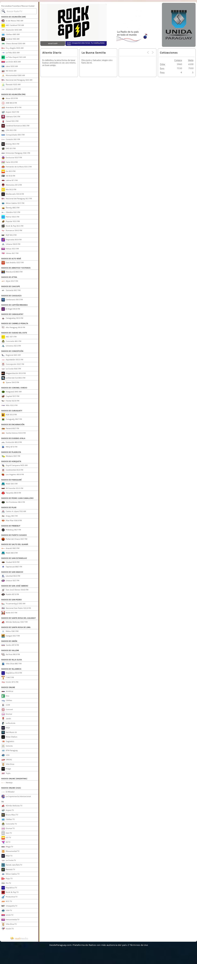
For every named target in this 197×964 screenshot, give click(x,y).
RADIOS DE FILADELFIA (11, 452)
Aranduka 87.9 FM (11, 107)
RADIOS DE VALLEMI (10, 650)
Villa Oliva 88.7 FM (11, 663)
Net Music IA (9, 732)
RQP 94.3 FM (9, 235)
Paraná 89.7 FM (10, 428)
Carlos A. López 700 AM (13, 511)
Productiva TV (9, 897)
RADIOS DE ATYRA (9, 277)
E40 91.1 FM (8, 148)
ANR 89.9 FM (9, 103)
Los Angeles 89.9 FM (12, 474)
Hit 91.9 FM (8, 176)
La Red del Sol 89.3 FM (13, 378)
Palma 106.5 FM (10, 217)
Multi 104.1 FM (9, 484)
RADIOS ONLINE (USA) (11, 788)
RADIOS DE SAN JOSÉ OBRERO (14, 586)
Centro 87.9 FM (10, 645)
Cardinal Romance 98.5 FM (15, 126)
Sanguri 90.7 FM (10, 636)
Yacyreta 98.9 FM (11, 493)
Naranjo (7, 782)
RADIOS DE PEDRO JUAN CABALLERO (17, 498)
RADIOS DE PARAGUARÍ (11, 480)
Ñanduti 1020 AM (10, 84)
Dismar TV (8, 828)
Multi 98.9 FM (9, 553)
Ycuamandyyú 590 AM (13, 603)
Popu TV (7, 878)
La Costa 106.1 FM (11, 369)
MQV (5, 728)
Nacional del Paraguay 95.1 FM (16, 198)
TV (2, 802)
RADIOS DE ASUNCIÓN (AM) (13, 17)
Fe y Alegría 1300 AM (12, 48)
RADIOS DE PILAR (8, 507)
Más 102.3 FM (9, 405)
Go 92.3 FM (8, 171)
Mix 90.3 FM (8, 189)
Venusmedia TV (10, 919)
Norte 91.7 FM (9, 613)
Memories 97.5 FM (11, 185)
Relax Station (9, 737)
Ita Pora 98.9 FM (10, 654)
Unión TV (7, 915)
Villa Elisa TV (9, 924)
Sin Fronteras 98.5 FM (13, 502)
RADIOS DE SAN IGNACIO (12, 572)
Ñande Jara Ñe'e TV (11, 865)
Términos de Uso (139, 945)
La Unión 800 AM (11, 62)
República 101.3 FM (11, 673)
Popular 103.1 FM (10, 221)
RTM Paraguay (9, 750)
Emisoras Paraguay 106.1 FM (15, 153)
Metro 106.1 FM (9, 631)
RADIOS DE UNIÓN (9, 641)
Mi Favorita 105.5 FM (12, 488)
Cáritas (6, 700)
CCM (5, 705)
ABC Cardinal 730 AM (12, 25)
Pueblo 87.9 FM (10, 594)
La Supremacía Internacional (16, 796)
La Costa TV (8, 860)
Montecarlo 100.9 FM (12, 194)
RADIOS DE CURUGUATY (11, 411)
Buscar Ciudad (28, 6)
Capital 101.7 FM (10, 396)
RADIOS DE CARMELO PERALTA (14, 323)
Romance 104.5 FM (11, 230)
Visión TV (7, 929)
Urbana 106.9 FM (10, 244)
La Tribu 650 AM (10, 53)
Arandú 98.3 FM (10, 548)
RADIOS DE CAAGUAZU (11, 296)
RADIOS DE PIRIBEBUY (10, 526)
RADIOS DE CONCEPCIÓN (12, 351)
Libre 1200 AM (9, 66)
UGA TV (6, 910)
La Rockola (8, 723)
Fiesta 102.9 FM (10, 401)
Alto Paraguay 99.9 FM (13, 327)
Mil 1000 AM (8, 71)
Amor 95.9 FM (9, 98)
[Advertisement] (134, 25)
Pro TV (6, 883)
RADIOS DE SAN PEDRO (11, 600)
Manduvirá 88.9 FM (12, 272)
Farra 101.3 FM (9, 162)
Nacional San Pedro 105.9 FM (16, 608)
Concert (7, 709)
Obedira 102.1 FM (10, 212)
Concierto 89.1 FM (11, 341)
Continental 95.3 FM (12, 470)
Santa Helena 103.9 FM (13, 433)
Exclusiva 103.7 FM (11, 157)
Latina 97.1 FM (9, 180)
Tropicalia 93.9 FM (11, 239)
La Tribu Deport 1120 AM (13, 57)
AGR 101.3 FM (9, 414)
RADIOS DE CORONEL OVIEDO (14, 388)
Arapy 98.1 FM (9, 516)
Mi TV (5, 842)
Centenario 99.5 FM (12, 299)
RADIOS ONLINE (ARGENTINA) (14, 779)
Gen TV (6, 833)
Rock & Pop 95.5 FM (12, 226)
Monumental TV (10, 851)
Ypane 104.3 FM (10, 382)
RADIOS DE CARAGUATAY (12, 314)
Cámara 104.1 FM (10, 116)
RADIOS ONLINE (8, 687)
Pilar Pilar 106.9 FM (11, 520)
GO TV (6, 837)
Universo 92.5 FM (11, 346)
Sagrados (7, 741)
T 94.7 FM (7, 677)
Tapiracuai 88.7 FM (11, 567)
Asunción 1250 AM (11, 30)
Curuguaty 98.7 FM (11, 419)
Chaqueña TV (9, 906)
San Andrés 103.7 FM (12, 262)
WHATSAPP (52, 43)
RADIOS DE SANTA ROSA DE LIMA (16, 627)
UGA (5, 755)
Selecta (7, 746)
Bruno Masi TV (9, 815)
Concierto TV (9, 824)
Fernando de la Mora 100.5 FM (16, 167)
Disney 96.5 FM (10, 144)
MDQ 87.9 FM (9, 447)
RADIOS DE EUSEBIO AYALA (13, 438)
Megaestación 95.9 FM (13, 373)
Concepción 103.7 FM (12, 364)
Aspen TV (7, 810)
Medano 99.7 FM (10, 456)
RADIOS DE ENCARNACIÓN (12, 424)
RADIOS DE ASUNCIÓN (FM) (13, 94)
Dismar (6, 714)
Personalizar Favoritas (10, 6)
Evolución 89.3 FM (11, 442)
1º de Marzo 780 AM (12, 21)
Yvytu (5, 773)
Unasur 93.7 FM (10, 580)
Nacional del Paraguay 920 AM (16, 80)
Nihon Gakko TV (10, 874)
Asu (5, 696)
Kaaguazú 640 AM (11, 392)
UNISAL (6, 759)
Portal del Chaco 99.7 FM (14, 539)
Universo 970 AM (11, 89)
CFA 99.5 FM (8, 130)
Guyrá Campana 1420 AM (14, 465)
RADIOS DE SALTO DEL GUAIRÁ (14, 544)
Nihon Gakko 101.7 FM (12, 203)
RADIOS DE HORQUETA (11, 461)
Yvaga (6, 769)
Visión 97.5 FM (9, 682)
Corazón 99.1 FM (10, 139)
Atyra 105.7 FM (9, 281)
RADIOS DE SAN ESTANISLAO (14, 558)
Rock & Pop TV (10, 892)
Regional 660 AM (11, 355)
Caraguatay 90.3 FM (12, 318)
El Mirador (7, 792)
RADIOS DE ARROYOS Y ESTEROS (16, 268)
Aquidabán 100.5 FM (12, 360)
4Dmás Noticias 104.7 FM (14, 622)
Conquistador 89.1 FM (13, 135)
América (7, 691)
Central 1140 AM (10, 39)
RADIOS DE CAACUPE (10, 286)
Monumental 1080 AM (13, 75)
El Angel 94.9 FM (10, 309)
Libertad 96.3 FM (10, 576)
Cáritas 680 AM (10, 34)
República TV (9, 888)
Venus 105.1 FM (10, 249)
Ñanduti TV (8, 869)
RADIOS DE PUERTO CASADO (14, 535)
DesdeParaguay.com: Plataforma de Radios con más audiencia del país (88, 945)
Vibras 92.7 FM (9, 253)
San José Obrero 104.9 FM (14, 590)
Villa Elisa (7, 764)
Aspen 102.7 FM (10, 112)
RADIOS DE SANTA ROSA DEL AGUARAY (18, 618)
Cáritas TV (8, 819)
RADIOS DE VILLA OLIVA (11, 660)
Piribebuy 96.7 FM (11, 530)
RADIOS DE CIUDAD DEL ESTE (14, 333)
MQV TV (6, 856)
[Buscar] (19, 11)
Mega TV (7, 847)
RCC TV (6, 901)
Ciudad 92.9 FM (10, 562)
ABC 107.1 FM (9, 337)
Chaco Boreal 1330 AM (13, 43)
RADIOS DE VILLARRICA (11, 669)
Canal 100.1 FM (9, 121)
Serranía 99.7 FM (10, 290)
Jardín (6, 718)
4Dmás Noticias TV (11, 806)
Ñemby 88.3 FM (10, 208)
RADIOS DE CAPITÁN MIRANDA (14, 305)
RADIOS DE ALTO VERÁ (11, 258)
